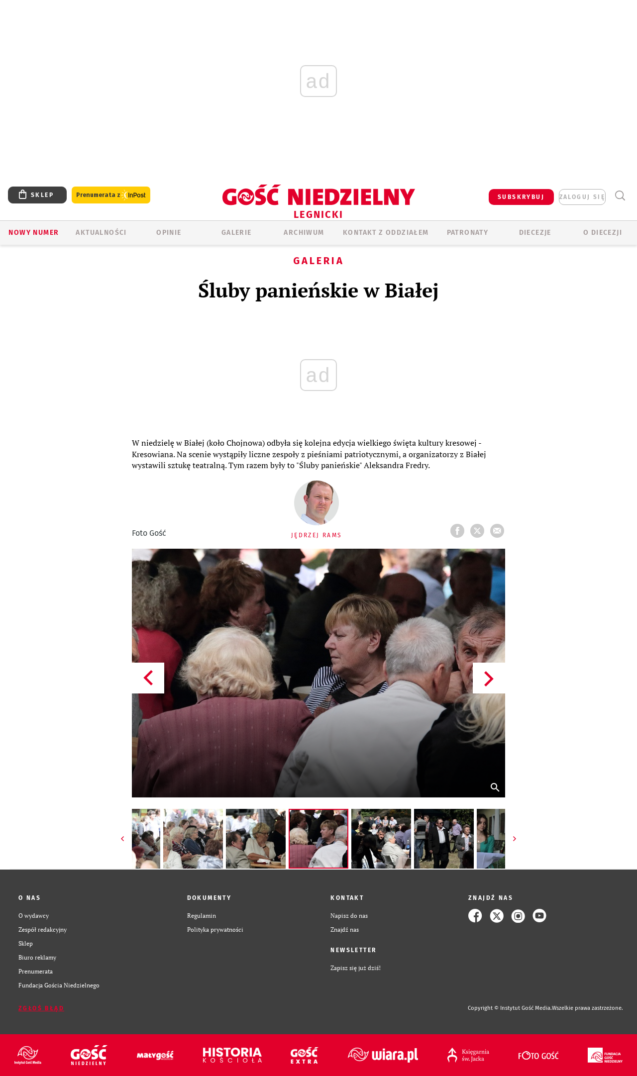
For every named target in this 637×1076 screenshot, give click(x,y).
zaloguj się (582, 197)
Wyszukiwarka (620, 196)
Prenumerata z (111, 195)
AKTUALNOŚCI (101, 232)
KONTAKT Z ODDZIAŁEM (386, 232)
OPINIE (168, 232)
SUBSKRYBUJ (521, 197)
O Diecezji (602, 232)
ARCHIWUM (304, 232)
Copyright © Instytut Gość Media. (510, 1008)
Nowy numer (33, 232)
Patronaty (468, 232)
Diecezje (535, 232)
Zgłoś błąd (41, 1008)
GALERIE (236, 232)
